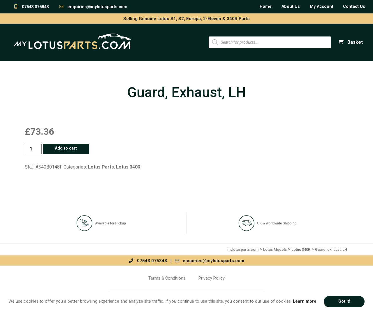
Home (266, 6)
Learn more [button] (304, 301)
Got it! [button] (344, 301)
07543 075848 (31, 6)
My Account (321, 6)
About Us (290, 6)
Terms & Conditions (166, 278)
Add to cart (66, 148)
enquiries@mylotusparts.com (93, 6)
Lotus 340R (128, 167)
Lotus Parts (101, 167)
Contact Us (354, 6)
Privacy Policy (211, 278)
